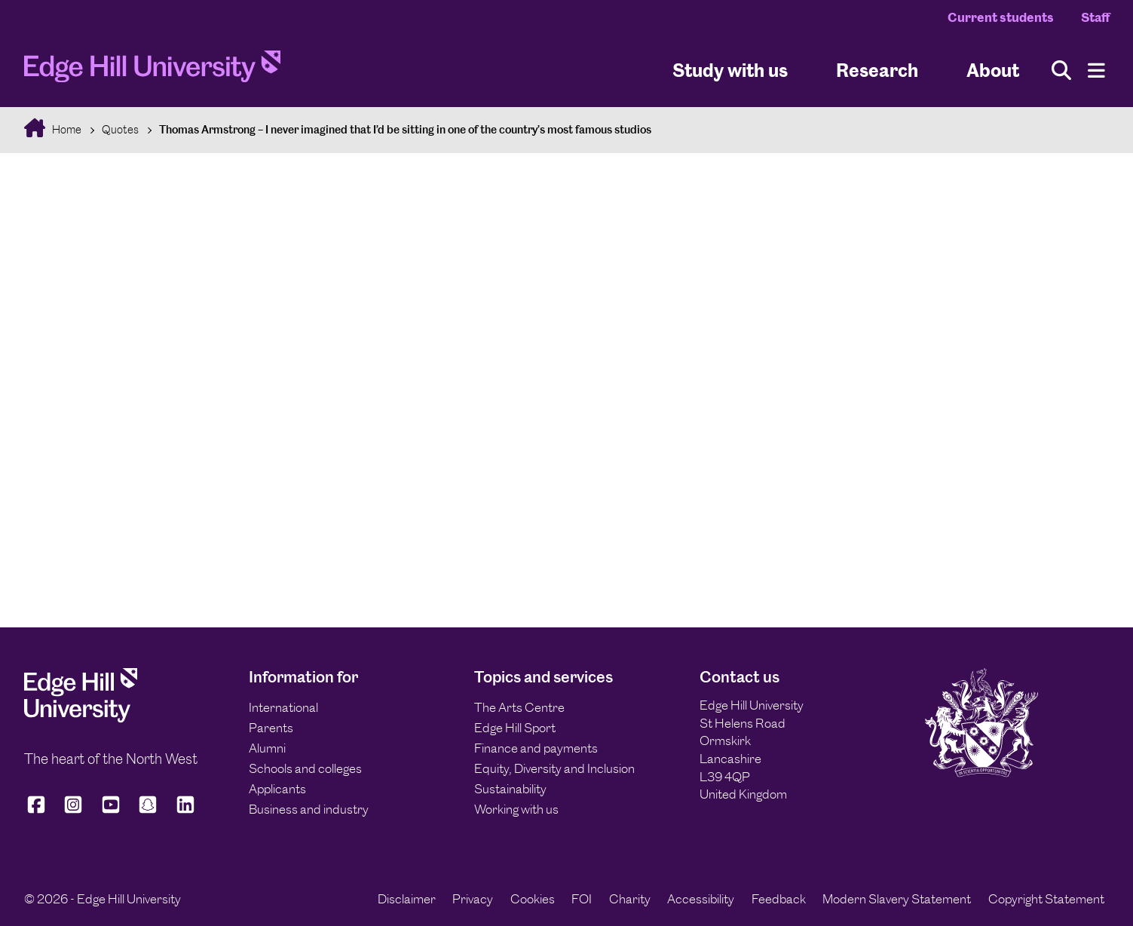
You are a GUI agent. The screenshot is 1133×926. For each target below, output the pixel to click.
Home (65, 129)
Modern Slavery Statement (896, 898)
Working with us (516, 809)
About (992, 70)
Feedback (779, 898)
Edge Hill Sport (515, 727)
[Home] (152, 70)
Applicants (277, 788)
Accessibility (700, 898)
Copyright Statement (1046, 898)
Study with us (730, 70)
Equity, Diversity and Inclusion (554, 768)
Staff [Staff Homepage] (1095, 17)
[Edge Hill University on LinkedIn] (185, 811)
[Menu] (1096, 70)
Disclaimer (407, 898)
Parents (271, 727)
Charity (630, 898)
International (283, 707)
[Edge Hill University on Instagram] (73, 811)
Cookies (532, 898)
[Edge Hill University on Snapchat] (147, 811)
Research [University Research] (877, 70)
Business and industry (309, 809)
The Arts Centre (519, 707)
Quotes (120, 129)
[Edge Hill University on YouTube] (110, 811)
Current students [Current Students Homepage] (1001, 17)
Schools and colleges (305, 768)
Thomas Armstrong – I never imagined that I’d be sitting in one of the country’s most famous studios (405, 129)
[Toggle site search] (1061, 70)
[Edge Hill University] (80, 718)
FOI (581, 898)
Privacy (472, 898)
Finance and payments (536, 748)
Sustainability (510, 788)
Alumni (267, 748)
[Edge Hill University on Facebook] (39, 811)
